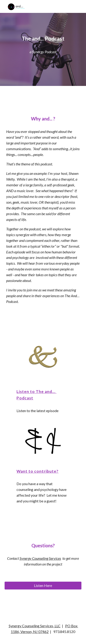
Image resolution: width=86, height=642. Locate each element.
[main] (43, 38)
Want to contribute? (37, 471)
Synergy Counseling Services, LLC (35, 626)
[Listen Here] (43, 585)
